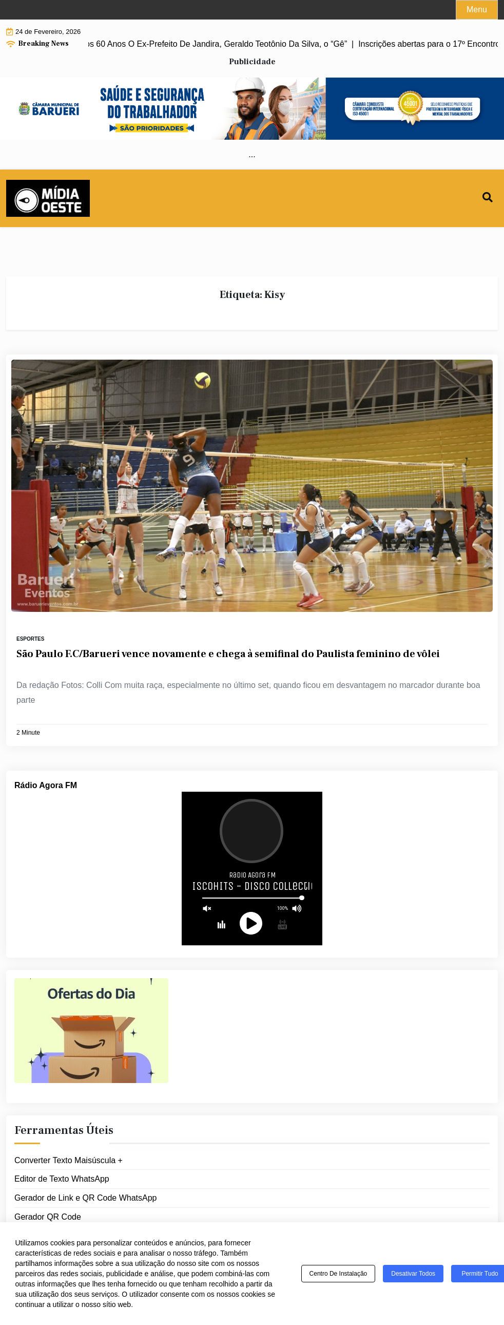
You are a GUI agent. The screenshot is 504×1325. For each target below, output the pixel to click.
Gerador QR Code (47, 1216)
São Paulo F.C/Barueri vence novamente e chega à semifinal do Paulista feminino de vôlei (228, 654)
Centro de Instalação (338, 1273)
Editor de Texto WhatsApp (61, 1178)
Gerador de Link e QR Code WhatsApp (85, 1197)
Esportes (30, 639)
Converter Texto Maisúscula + (68, 1160)
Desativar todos (413, 1273)
